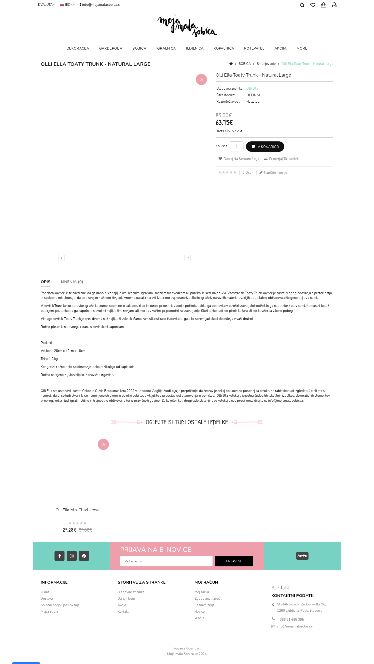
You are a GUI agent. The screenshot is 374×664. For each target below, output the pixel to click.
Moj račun (201, 592)
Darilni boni (126, 598)
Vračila (199, 618)
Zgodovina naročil (208, 598)
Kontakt (123, 611)
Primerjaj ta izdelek (281, 159)
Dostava (47, 598)
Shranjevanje (266, 64)
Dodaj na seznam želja (238, 159)
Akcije (122, 605)
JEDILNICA (195, 48)
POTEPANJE (254, 48)
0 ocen (247, 172)
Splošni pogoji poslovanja (60, 605)
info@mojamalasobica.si (295, 626)
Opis (45, 282)
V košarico (268, 147)
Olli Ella (252, 88)
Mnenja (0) (72, 282)
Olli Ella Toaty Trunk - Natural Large (307, 64)
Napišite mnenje (273, 172)
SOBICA (139, 48)
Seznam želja (204, 605)
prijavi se (234, 561)
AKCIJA (280, 48)
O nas (45, 592)
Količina (221, 146)
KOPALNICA (224, 48)
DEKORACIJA (78, 48)
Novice (199, 611)
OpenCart (193, 648)
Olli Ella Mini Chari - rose (78, 510)
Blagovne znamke (131, 592)
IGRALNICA (166, 48)
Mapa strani (49, 611)
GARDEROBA (110, 48)
